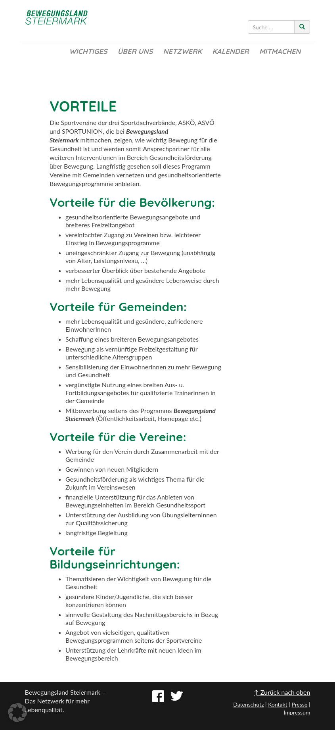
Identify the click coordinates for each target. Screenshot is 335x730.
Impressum (297, 712)
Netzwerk (182, 51)
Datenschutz (248, 704)
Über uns (135, 51)
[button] (17, 712)
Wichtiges (88, 51)
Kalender (230, 51)
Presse (299, 704)
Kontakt (277, 704)
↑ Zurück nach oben (282, 692)
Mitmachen (280, 51)
